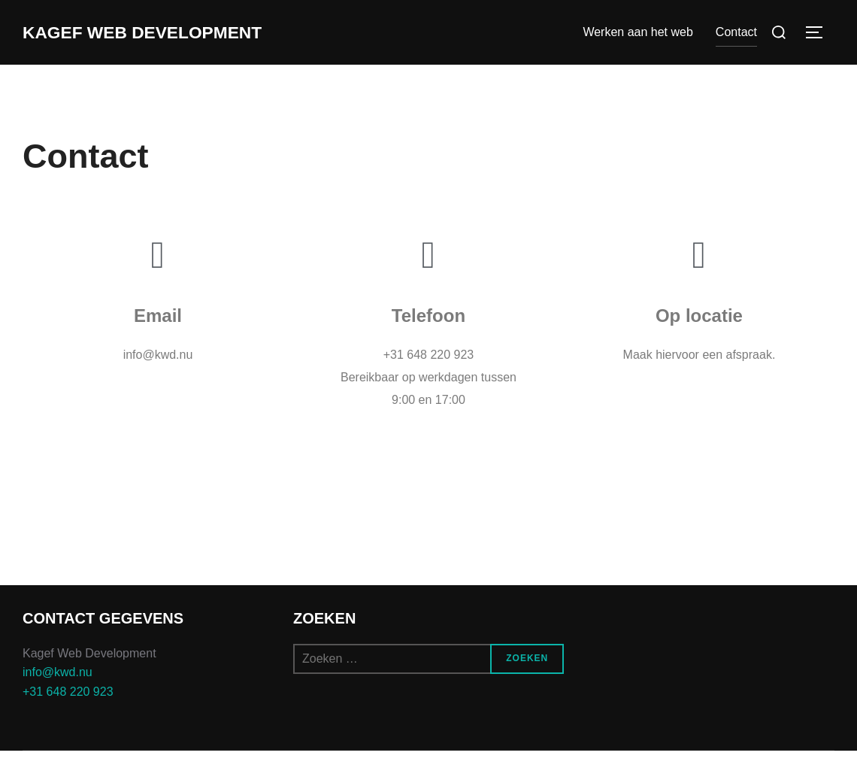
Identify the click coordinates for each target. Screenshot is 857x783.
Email (158, 348)
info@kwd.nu (57, 705)
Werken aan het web (637, 48)
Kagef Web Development (97, 48)
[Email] (158, 288)
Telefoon (428, 348)
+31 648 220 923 (68, 724)
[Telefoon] (428, 288)
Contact (736, 48)
